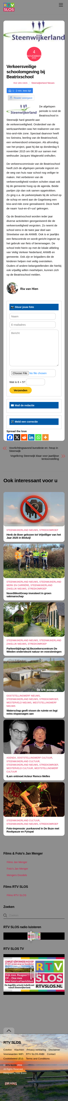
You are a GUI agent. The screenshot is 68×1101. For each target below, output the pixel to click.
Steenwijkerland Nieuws (42, 83)
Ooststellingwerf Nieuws (23, 696)
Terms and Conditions (38, 1058)
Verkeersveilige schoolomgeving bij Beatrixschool (26, 71)
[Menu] (61, 4)
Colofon (7, 1049)
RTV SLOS (11, 1065)
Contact (51, 1054)
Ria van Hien (20, 83)
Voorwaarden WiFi (13, 1054)
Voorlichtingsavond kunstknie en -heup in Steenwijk (33, 449)
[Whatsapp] (38, 437)
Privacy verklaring (36, 1049)
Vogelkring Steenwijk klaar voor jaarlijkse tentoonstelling (34, 457)
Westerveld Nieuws (19, 702)
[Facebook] (10, 437)
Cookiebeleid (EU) (13, 1058)
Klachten (19, 1049)
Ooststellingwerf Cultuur (34, 758)
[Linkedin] (31, 437)
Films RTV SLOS (14, 895)
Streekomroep (48, 530)
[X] (17, 437)
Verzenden (20, 390)
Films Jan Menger (15, 862)
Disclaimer (54, 1049)
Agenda (11, 758)
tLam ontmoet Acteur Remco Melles (28, 776)
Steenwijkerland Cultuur (23, 761)
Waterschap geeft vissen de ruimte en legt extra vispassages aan (32, 712)
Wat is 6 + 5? (27, 382)
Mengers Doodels (15, 875)
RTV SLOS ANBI (35, 1054)
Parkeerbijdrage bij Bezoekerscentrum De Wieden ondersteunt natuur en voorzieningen (34, 650)
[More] (45, 437)
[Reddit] (24, 437)
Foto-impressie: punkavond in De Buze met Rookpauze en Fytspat (33, 830)
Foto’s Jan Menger (15, 868)
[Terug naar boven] (8, 1031)
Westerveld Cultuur (20, 768)
